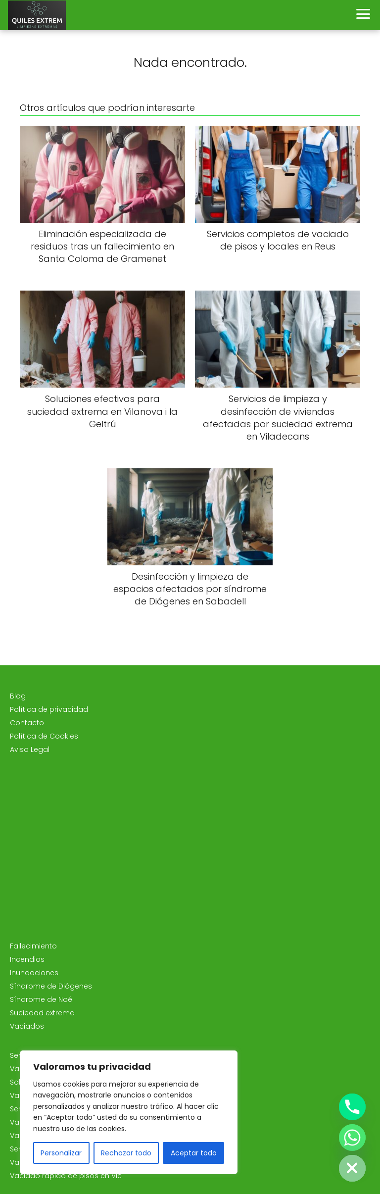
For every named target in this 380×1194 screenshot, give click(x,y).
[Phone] (352, 1107)
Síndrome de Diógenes (51, 986)
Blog (18, 696)
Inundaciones (34, 973)
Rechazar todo (126, 1153)
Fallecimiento (33, 946)
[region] (129, 1112)
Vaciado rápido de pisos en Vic (66, 1176)
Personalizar (61, 1153)
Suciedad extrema (42, 1013)
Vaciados (27, 1026)
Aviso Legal (29, 749)
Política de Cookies (44, 736)
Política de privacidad (49, 709)
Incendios (27, 959)
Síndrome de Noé (41, 999)
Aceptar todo (194, 1153)
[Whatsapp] (352, 1137)
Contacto (27, 723)
